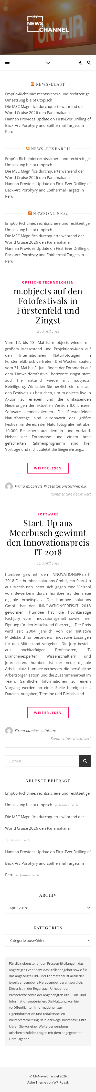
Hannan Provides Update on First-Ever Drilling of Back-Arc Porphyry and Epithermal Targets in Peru (48, 125)
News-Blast (50, 84)
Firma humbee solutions (36, 730)
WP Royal (61, 1082)
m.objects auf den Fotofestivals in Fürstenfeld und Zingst (48, 305)
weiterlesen (48, 468)
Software (48, 514)
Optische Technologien (48, 282)
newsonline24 (50, 213)
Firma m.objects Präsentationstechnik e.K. (51, 486)
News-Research (50, 148)
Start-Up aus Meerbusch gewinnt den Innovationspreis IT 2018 (48, 537)
